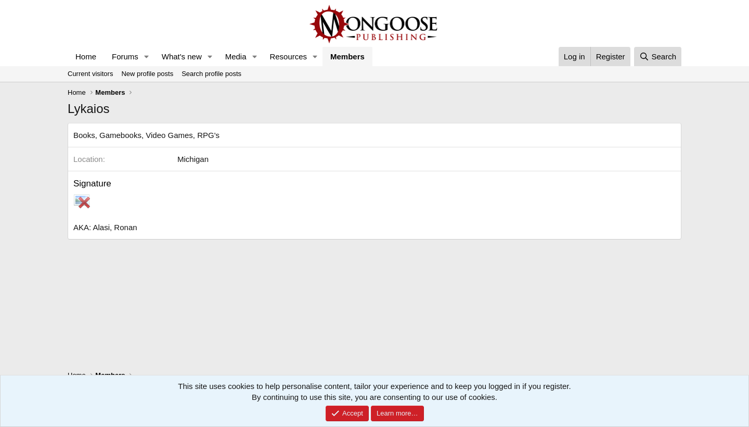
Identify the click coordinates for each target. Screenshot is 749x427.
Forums (125, 56)
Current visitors (90, 74)
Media (236, 56)
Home (85, 56)
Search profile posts (211, 74)
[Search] (657, 56)
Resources (288, 56)
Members (347, 56)
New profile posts (147, 74)
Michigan (193, 159)
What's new (182, 56)
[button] (146, 56)
